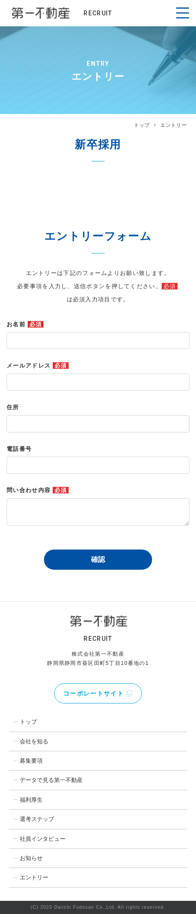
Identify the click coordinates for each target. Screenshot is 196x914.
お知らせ (31, 858)
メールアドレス (38, 365)
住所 (13, 407)
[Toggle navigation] (182, 13)
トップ (142, 125)
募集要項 (31, 760)
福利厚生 (31, 799)
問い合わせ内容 (38, 490)
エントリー (34, 877)
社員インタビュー (42, 838)
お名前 (25, 324)
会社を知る (34, 741)
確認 (98, 559)
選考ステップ (37, 819)
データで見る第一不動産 (51, 780)
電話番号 (19, 449)
